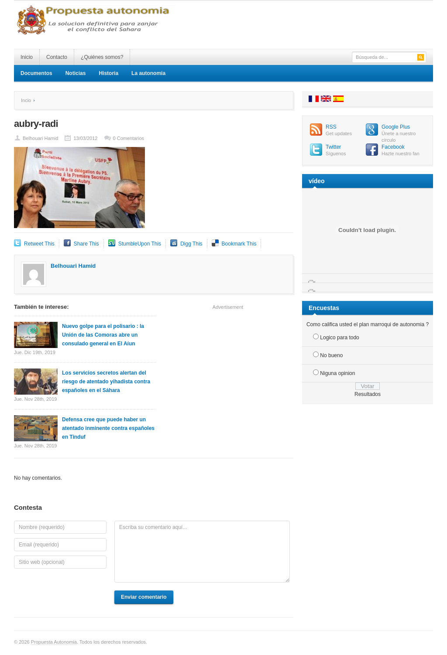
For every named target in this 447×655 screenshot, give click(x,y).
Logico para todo (339, 337)
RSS (331, 127)
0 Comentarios (128, 138)
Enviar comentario (144, 597)
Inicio (27, 57)
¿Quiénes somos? (102, 57)
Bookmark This (239, 244)
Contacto (56, 57)
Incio (26, 100)
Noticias (75, 73)
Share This (86, 244)
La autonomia (148, 73)
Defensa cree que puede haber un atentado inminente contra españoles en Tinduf (108, 428)
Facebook (393, 147)
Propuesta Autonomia (54, 642)
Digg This (191, 244)
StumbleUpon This (140, 244)
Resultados (367, 394)
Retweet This (39, 244)
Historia (108, 73)
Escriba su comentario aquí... (202, 552)
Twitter (333, 147)
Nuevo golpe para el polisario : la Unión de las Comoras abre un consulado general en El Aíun (103, 335)
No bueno (331, 355)
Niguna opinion (337, 373)
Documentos (36, 73)
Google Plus (396, 127)
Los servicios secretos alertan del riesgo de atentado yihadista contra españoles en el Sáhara (106, 381)
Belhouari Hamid (40, 138)
